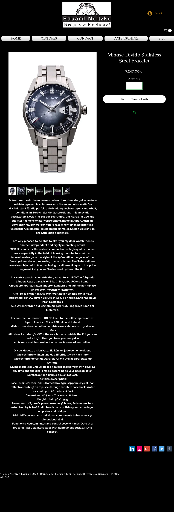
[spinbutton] (134, 85)
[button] (167, 30)
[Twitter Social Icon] (161, 448)
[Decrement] (129, 85)
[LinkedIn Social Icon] (132, 448)
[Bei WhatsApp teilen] (134, 113)
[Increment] (139, 85)
